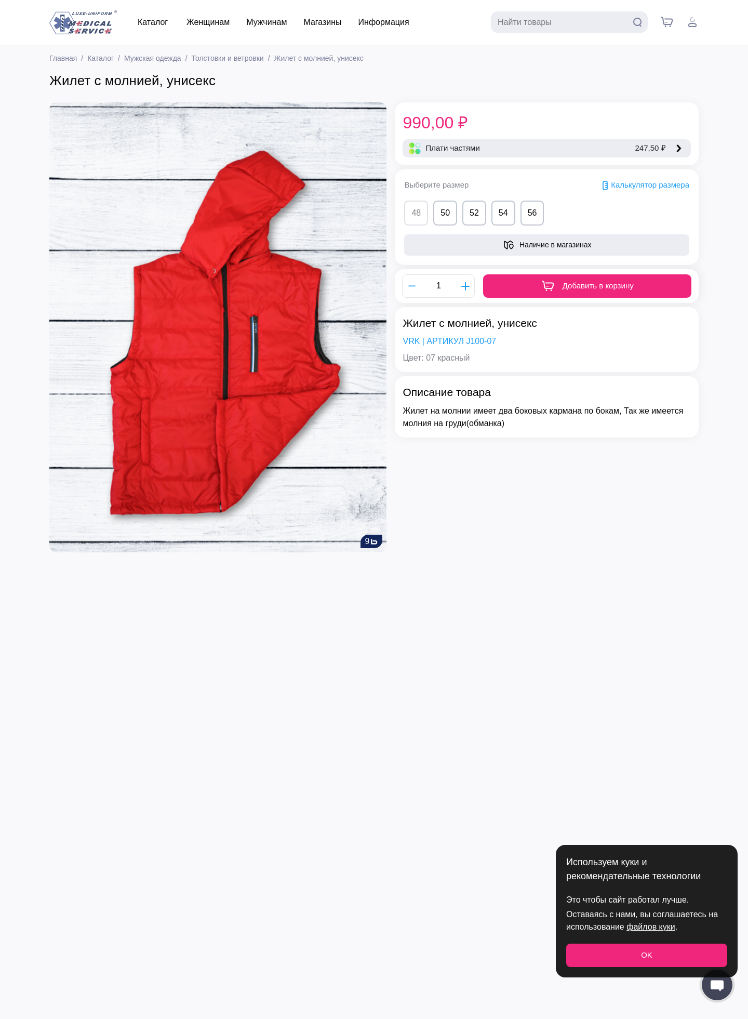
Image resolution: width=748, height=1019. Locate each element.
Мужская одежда (152, 58)
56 (532, 212)
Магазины (322, 22)
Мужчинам (266, 22)
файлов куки (650, 926)
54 (503, 212)
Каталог (153, 22)
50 (445, 212)
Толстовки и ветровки (228, 58)
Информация (383, 22)
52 (474, 212)
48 (416, 212)
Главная (63, 58)
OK (646, 954)
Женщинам (208, 22)
